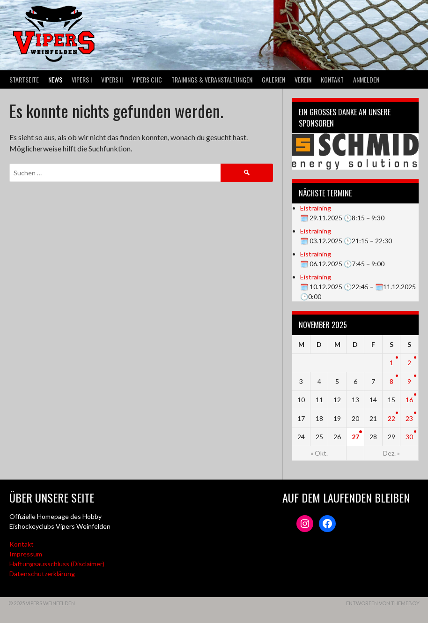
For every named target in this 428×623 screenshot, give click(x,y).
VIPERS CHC (147, 79)
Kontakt (332, 79)
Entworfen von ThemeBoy (383, 603)
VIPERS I (82, 79)
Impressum (25, 554)
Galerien (273, 79)
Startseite (24, 79)
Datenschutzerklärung (42, 574)
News (55, 79)
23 (409, 418)
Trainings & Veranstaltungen (211, 79)
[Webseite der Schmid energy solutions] (355, 151)
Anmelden (366, 79)
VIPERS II (112, 79)
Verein (303, 79)
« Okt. (319, 453)
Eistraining (315, 208)
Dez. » (391, 453)
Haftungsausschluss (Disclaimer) (56, 564)
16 (409, 400)
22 (391, 418)
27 (355, 437)
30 (409, 437)
